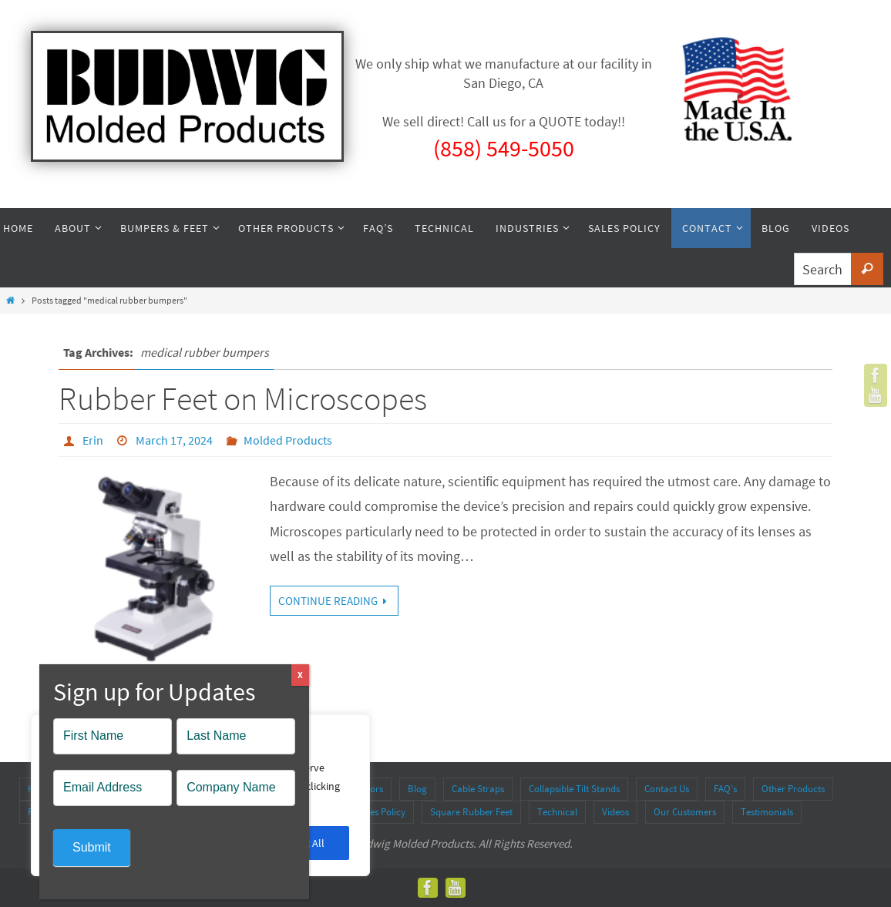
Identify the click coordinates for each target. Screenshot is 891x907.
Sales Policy (381, 811)
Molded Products (288, 440)
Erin (92, 440)
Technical (557, 811)
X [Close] (300, 674)
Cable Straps (478, 788)
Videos (615, 811)
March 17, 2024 (174, 440)
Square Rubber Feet (471, 811)
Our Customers (685, 811)
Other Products (793, 788)
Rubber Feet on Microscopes (243, 398)
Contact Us (666, 788)
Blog (417, 788)
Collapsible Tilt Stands (574, 788)
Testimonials (767, 811)
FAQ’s (725, 788)
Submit (91, 847)
